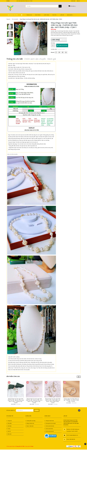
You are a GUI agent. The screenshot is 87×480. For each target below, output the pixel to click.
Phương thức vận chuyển (51, 422)
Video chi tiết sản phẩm (12, 153)
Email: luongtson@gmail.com (72, 434)
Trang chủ (29, 15)
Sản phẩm (38, 15)
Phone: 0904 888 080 (71, 438)
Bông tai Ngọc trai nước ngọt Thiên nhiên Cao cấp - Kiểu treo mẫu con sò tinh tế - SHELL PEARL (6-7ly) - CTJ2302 (34, 400)
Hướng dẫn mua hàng (31, 419)
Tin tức (54, 15)
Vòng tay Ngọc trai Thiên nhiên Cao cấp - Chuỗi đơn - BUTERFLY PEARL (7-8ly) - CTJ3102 (71, 399)
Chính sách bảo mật (50, 430)
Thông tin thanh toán (50, 419)
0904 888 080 (12, 0)
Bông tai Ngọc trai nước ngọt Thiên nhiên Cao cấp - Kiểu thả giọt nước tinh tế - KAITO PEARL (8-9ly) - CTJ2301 (53, 400)
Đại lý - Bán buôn (30, 425)
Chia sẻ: (53, 52)
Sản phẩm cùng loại (14, 375)
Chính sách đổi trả (49, 427)
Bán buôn (70, 15)
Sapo (32, 445)
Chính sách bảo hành (50, 425)
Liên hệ (62, 15)
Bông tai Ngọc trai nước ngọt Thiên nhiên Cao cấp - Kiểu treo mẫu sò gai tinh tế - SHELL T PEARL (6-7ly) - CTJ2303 (16, 400)
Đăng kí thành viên (30, 422)
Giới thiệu (46, 15)
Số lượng (53, 42)
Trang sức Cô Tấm (61, 49)
